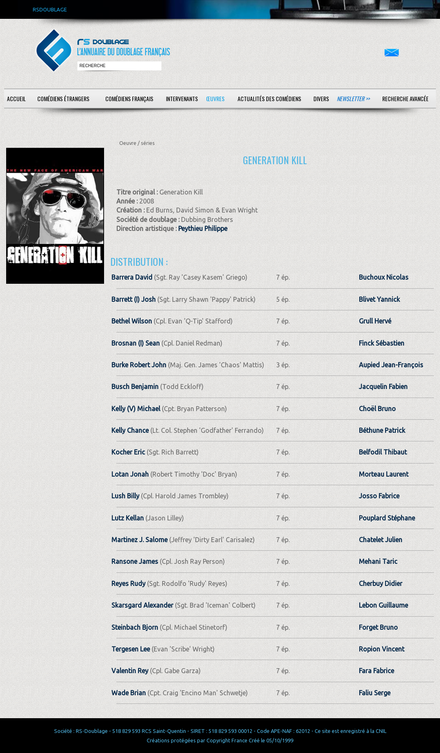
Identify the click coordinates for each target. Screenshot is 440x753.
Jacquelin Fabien (383, 386)
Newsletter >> (353, 98)
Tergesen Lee (130, 649)
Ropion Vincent (381, 649)
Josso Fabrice (379, 496)
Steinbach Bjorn (134, 627)
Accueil (16, 98)
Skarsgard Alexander (142, 605)
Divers (321, 98)
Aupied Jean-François (391, 365)
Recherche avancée (405, 98)
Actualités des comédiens (269, 98)
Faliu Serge (374, 692)
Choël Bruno (377, 408)
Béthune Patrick (382, 430)
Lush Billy (125, 496)
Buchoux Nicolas (383, 277)
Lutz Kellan (127, 518)
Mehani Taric (378, 561)
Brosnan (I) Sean (135, 343)
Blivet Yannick (379, 299)
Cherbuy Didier (380, 583)
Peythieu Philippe (202, 228)
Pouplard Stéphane (387, 518)
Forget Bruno (378, 627)
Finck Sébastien (381, 343)
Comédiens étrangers (63, 98)
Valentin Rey (129, 670)
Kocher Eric (128, 452)
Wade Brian (128, 692)
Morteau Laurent (383, 474)
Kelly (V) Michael (135, 408)
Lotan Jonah (130, 474)
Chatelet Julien (380, 539)
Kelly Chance (130, 430)
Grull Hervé (375, 321)
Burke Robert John (138, 365)
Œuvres (215, 98)
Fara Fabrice (376, 670)
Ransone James (134, 561)
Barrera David (131, 277)
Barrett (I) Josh (133, 299)
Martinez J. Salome (139, 539)
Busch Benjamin (135, 386)
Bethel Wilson (131, 321)
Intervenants (182, 98)
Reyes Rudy (128, 583)
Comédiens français (129, 98)
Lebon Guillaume (383, 605)
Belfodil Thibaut (383, 452)
